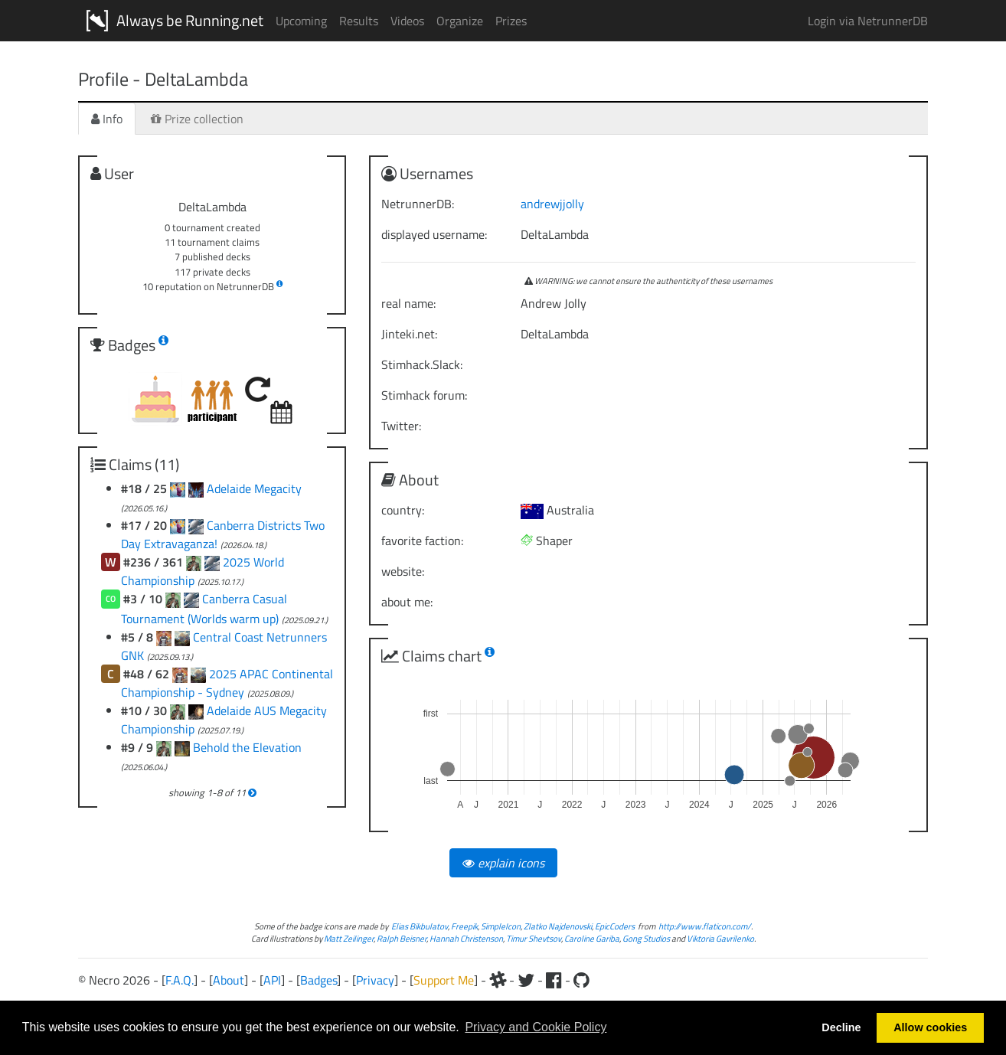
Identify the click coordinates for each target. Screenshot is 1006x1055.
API (272, 980)
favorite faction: (422, 540)
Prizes (511, 20)
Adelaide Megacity (254, 488)
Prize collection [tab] (197, 118)
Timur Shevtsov (533, 938)
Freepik (464, 926)
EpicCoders (615, 926)
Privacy (375, 980)
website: (402, 571)
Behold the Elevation (247, 747)
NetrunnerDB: (417, 203)
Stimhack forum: (424, 395)
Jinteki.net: (409, 334)
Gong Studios (646, 938)
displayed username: (434, 234)
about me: (407, 602)
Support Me (443, 980)
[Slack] (497, 980)
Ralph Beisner (401, 938)
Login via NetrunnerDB (868, 20)
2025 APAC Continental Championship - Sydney (227, 683)
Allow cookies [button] (930, 1027)
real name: (408, 303)
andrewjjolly (552, 203)
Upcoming (301, 20)
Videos (407, 20)
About (228, 980)
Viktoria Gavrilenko (720, 938)
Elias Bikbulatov (419, 926)
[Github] (581, 980)
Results (358, 20)
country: (402, 510)
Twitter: (401, 425)
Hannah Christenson (466, 938)
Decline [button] (841, 1027)
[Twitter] (526, 980)
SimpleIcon (501, 926)
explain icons (503, 863)
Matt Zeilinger (349, 938)
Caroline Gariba (591, 938)
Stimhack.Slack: (421, 364)
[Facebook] (554, 980)
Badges (318, 980)
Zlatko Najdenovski (558, 926)
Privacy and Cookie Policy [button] (535, 1027)
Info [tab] (106, 118)
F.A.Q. (179, 980)
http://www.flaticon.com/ (704, 926)
